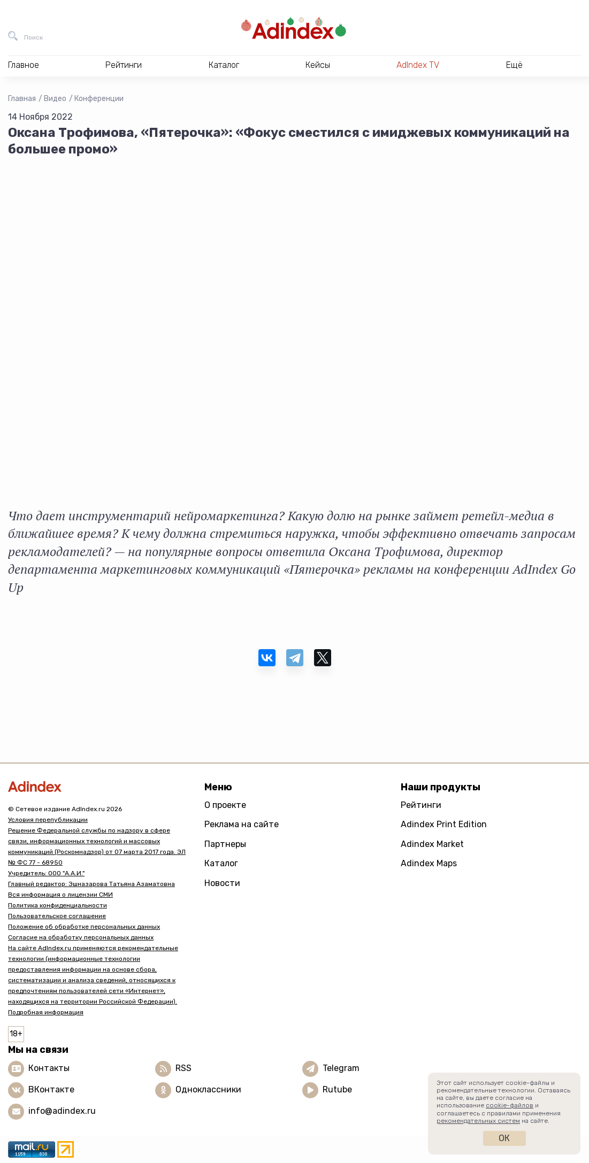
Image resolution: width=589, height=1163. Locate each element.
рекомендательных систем (478, 1121)
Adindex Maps (429, 863)
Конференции (99, 98)
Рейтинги (421, 805)
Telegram (341, 1068)
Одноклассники (208, 1089)
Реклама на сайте (241, 824)
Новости (222, 883)
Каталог (221, 863)
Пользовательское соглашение (57, 916)
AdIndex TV (417, 65)
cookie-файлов (509, 1105)
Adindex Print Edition (444, 824)
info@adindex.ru (62, 1111)
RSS (183, 1068)
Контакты (49, 1068)
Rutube (337, 1089)
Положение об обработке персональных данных (84, 926)
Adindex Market (432, 844)
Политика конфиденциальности (57, 905)
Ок (504, 1138)
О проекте (225, 805)
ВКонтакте (51, 1089)
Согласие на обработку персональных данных (81, 937)
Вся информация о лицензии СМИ (60, 894)
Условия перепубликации (48, 819)
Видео (55, 98)
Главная (22, 98)
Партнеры (225, 844)
